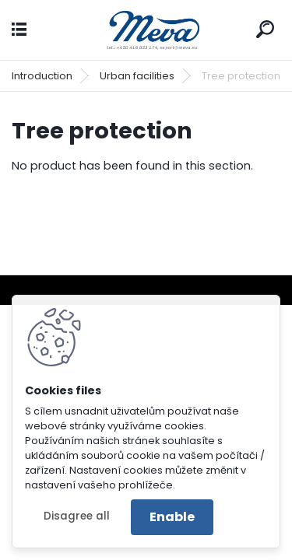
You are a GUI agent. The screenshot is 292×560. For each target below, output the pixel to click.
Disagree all (77, 516)
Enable (172, 517)
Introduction (42, 75)
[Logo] (146, 30)
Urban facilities (137, 75)
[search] (265, 29)
